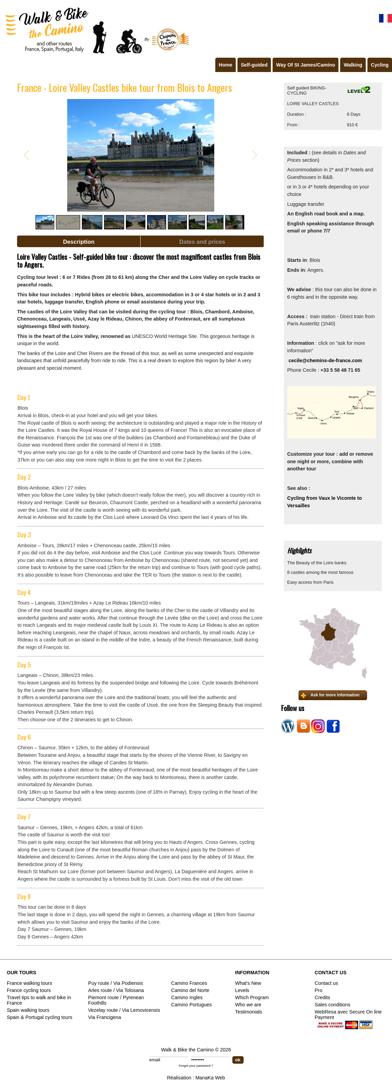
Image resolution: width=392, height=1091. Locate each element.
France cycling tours (29, 990)
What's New (248, 983)
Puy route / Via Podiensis (115, 983)
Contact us (326, 983)
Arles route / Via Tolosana (116, 990)
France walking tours (29, 983)
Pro (318, 990)
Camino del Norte (190, 990)
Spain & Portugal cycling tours (39, 1017)
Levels (242, 990)
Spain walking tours (28, 1010)
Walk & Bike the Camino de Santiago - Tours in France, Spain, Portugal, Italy (95, 28)
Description (79, 242)
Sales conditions (332, 1004)
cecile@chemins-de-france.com (325, 360)
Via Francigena (104, 1017)
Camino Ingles (187, 997)
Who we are (248, 1004)
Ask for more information (334, 695)
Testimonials (248, 1012)
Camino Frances (189, 983)
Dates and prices (202, 242)
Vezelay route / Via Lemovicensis (124, 1010)
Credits (322, 997)
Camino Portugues (191, 1004)
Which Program (252, 997)
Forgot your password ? (196, 1065)
